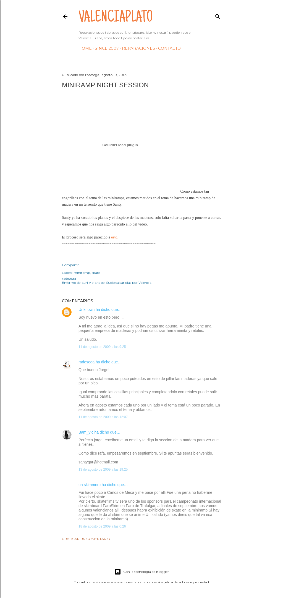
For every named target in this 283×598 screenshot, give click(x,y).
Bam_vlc (85, 432)
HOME (85, 48)
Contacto (169, 48)
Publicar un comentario (86, 539)
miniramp (82, 273)
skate (96, 273)
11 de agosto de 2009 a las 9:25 (102, 347)
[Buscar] (217, 15)
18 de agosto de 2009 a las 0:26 (102, 526)
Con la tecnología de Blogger (141, 571)
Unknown (86, 309)
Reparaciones (138, 48)
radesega (86, 362)
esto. (114, 237)
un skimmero (89, 484)
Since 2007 (107, 48)
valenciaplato (115, 18)
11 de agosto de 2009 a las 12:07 (103, 417)
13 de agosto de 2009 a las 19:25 (103, 469)
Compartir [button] (70, 265)
